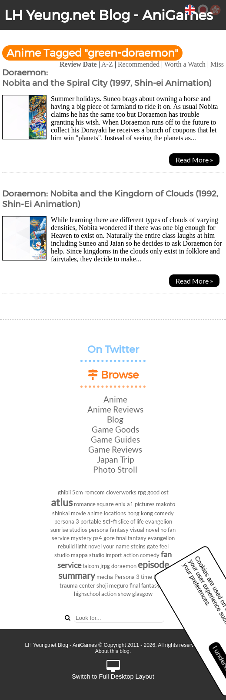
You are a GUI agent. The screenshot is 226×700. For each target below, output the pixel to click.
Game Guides (115, 439)
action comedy (141, 554)
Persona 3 (127, 576)
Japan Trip (115, 459)
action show (116, 593)
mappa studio (87, 554)
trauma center (77, 585)
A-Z (107, 64)
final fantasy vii (148, 585)
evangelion (158, 521)
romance (85, 503)
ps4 (97, 537)
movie (78, 513)
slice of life (131, 521)
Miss (217, 64)
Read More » (194, 160)
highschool (87, 593)
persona (99, 529)
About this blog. (113, 651)
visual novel (144, 529)
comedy (164, 513)
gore (109, 537)
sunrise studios (68, 529)
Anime (115, 399)
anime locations (106, 513)
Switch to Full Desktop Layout (113, 670)
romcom (94, 492)
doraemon (123, 565)
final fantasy (131, 537)
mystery (81, 537)
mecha (104, 576)
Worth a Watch (185, 64)
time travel (154, 576)
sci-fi (110, 521)
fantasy (119, 529)
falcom (91, 565)
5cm (77, 492)
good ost (158, 492)
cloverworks (121, 492)
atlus (62, 502)
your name (116, 546)
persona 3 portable (77, 521)
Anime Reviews (115, 409)
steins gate (144, 546)
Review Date (78, 64)
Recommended (139, 64)
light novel (89, 546)
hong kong (140, 513)
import (114, 554)
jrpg (105, 565)
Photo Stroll (115, 469)
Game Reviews (115, 449)
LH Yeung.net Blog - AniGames (108, 15)
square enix (111, 503)
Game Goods (115, 429)
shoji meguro (112, 585)
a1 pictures (141, 503)
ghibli (64, 492)
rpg (142, 492)
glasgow (142, 593)
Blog (115, 419)
